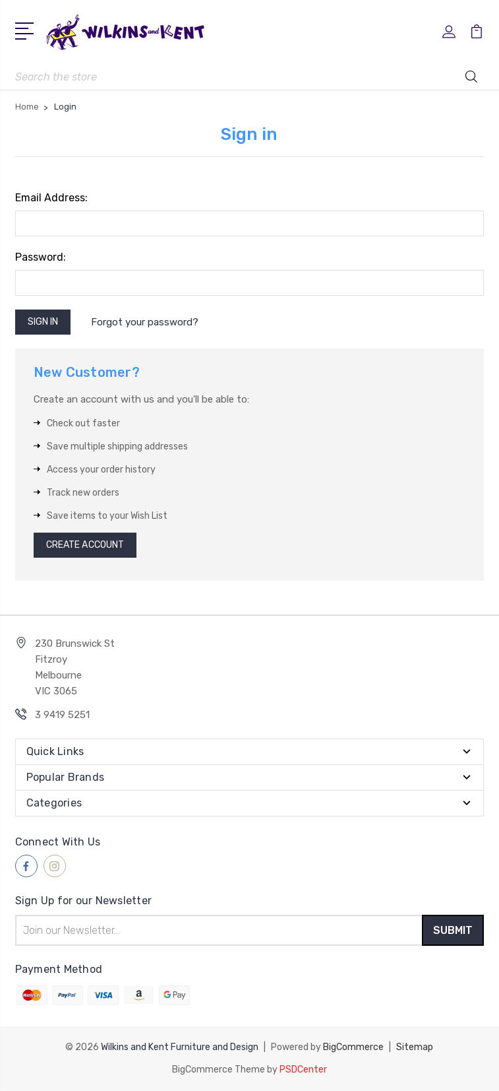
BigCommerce (353, 1047)
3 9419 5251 (62, 715)
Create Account (85, 544)
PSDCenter (303, 1069)
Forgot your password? (144, 322)
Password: (40, 257)
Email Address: (51, 197)
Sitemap (414, 1047)
